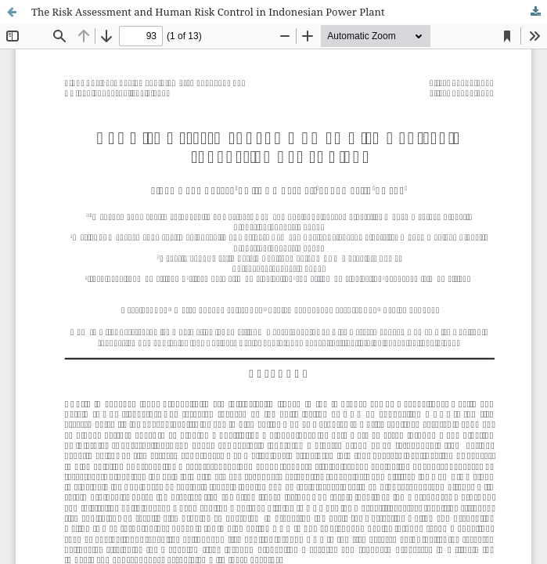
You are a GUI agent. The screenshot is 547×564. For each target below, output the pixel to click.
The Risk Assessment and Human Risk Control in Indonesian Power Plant (207, 12)
